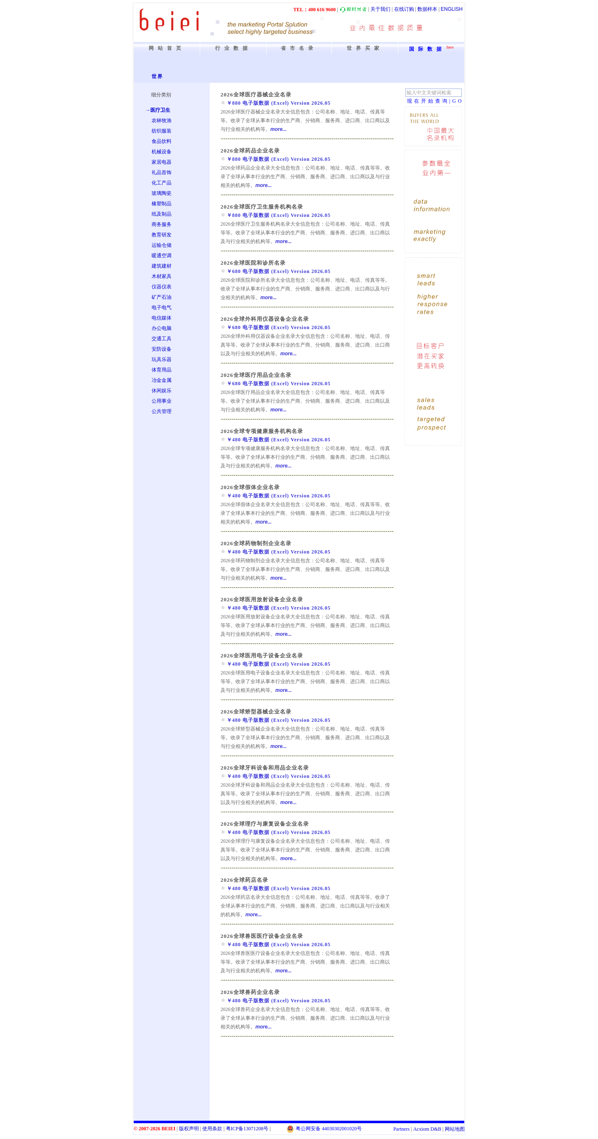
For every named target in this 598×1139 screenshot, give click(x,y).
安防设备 (162, 349)
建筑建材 (162, 266)
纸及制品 (162, 214)
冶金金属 (162, 380)
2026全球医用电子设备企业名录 (262, 655)
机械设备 (162, 152)
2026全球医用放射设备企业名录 (262, 599)
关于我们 (380, 9)
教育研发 (162, 235)
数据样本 (427, 9)
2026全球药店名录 (244, 880)
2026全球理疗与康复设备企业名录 (265, 824)
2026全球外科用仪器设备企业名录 (265, 319)
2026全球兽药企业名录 (250, 992)
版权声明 (189, 1129)
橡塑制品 (162, 204)
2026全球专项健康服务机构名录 (262, 431)
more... (278, 129)
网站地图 (455, 1129)
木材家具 (162, 276)
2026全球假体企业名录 (250, 487)
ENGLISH (452, 9)
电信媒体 (162, 318)
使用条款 (212, 1129)
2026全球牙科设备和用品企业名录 (265, 768)
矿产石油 (162, 297)
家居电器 (162, 162)
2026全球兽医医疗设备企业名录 (262, 936)
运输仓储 (162, 245)
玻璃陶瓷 (162, 193)
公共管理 (162, 411)
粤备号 (247, 1129)
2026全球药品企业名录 (250, 151)
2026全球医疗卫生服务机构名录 (262, 207)
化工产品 (162, 183)
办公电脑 (162, 328)
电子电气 (162, 307)
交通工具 (162, 339)
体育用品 (162, 370)
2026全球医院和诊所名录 (253, 263)
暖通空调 (162, 255)
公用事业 (162, 401)
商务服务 (162, 224)
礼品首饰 (162, 172)
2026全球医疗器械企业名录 (256, 94)
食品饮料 (162, 141)
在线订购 (404, 9)
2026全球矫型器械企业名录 (256, 711)
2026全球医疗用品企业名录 (256, 375)
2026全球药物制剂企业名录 (256, 543)
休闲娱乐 (162, 391)
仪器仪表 (162, 287)
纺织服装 (162, 131)
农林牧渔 (162, 120)
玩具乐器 (162, 359)
